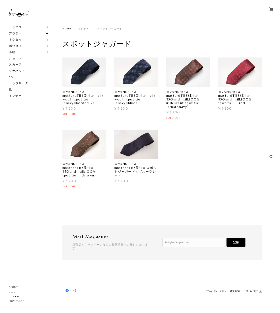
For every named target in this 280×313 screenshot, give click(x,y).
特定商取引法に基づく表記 (244, 291)
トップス (15, 27)
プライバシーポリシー (217, 291)
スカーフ (15, 64)
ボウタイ (15, 45)
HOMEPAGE (16, 301)
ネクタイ (15, 39)
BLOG (12, 291)
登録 (236, 242)
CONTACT (15, 296)
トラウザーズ (19, 83)
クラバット (17, 70)
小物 (12, 52)
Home (66, 28)
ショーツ (15, 58)
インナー (15, 95)
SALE (12, 77)
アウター (15, 33)
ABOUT (13, 287)
